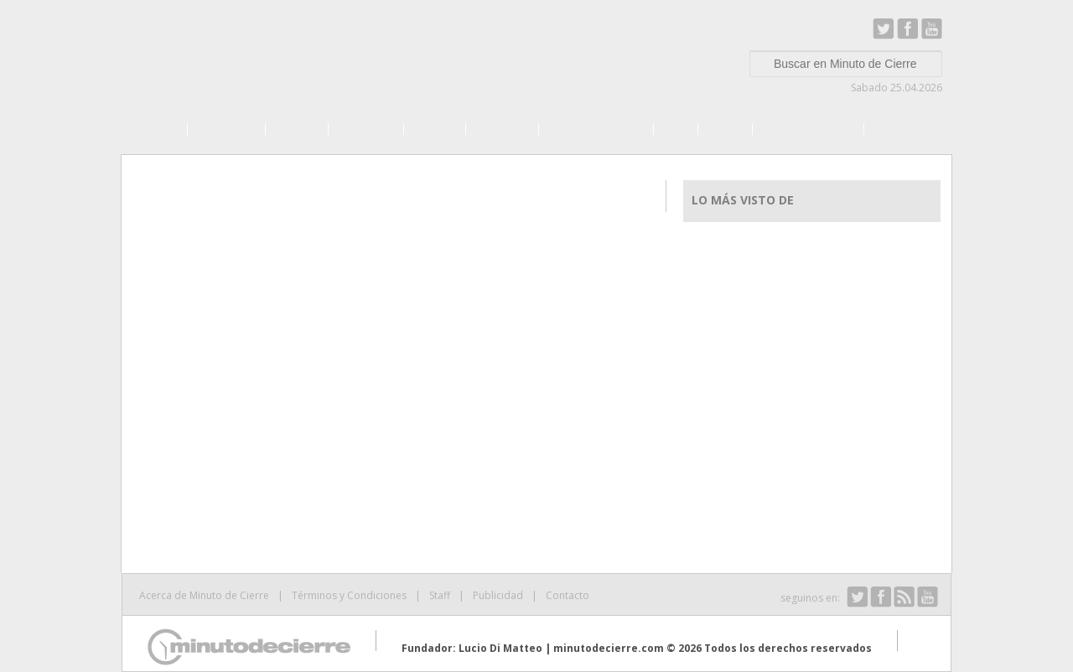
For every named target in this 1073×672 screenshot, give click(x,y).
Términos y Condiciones (349, 595)
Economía (226, 128)
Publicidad (498, 595)
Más (886, 128)
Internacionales (596, 128)
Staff (439, 595)
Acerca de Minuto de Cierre (204, 595)
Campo (434, 128)
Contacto (567, 595)
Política (297, 128)
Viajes (725, 128)
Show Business (808, 128)
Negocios (366, 128)
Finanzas (502, 128)
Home (159, 128)
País (675, 128)
